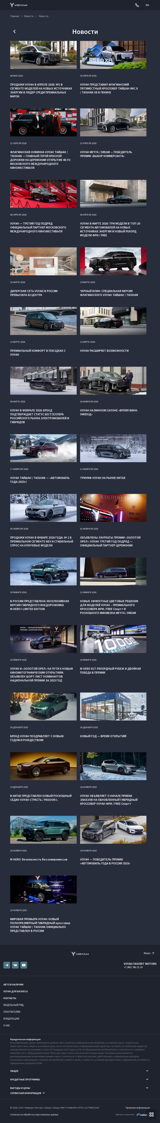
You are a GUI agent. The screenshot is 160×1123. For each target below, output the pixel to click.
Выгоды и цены (20, 1088)
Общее (14, 1071)
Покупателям (11, 1011)
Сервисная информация (25, 1093)
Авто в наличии (13, 984)
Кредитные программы (25, 1079)
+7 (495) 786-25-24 (133, 967)
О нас (6, 1025)
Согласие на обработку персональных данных (34, 1114)
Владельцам (11, 1018)
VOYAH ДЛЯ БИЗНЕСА (15, 991)
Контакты (9, 998)
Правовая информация (138, 1107)
